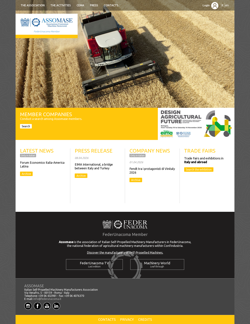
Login (210, 5)
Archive (26, 173)
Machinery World (157, 263)
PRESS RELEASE (94, 151)
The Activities (60, 5)
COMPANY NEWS (149, 151)
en (227, 5)
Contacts (111, 5)
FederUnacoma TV (94, 263)
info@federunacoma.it (47, 298)
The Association (33, 5)
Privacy (127, 319)
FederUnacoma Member (47, 31)
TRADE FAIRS (199, 151)
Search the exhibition (199, 169)
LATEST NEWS (37, 151)
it (222, 5)
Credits (145, 319)
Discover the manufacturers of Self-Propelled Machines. (125, 252)
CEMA (80, 5)
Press (94, 5)
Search (26, 126)
